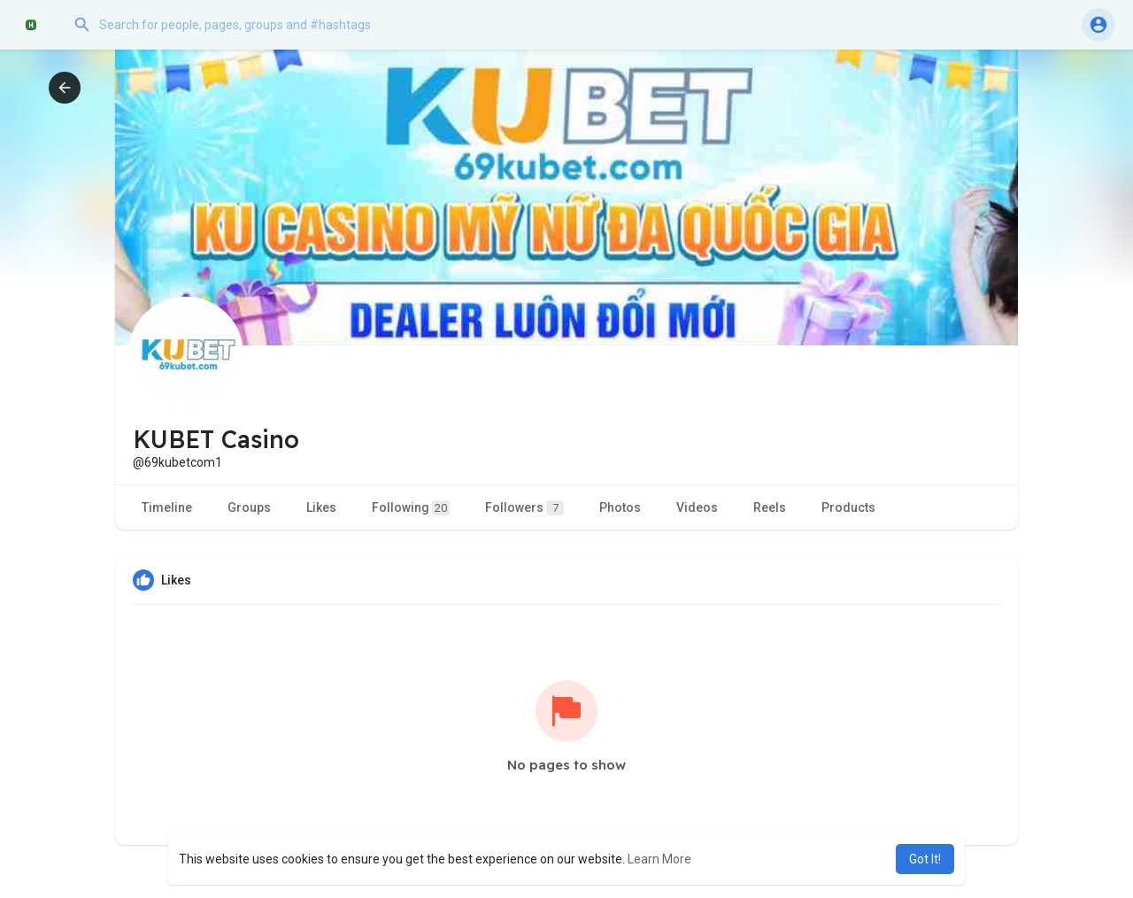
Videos (697, 507)
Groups (249, 507)
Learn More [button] (659, 859)
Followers (524, 507)
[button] (243, 25)
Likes (321, 507)
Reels (769, 507)
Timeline (167, 507)
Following (411, 507)
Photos (620, 507)
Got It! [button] (925, 859)
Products (848, 507)
